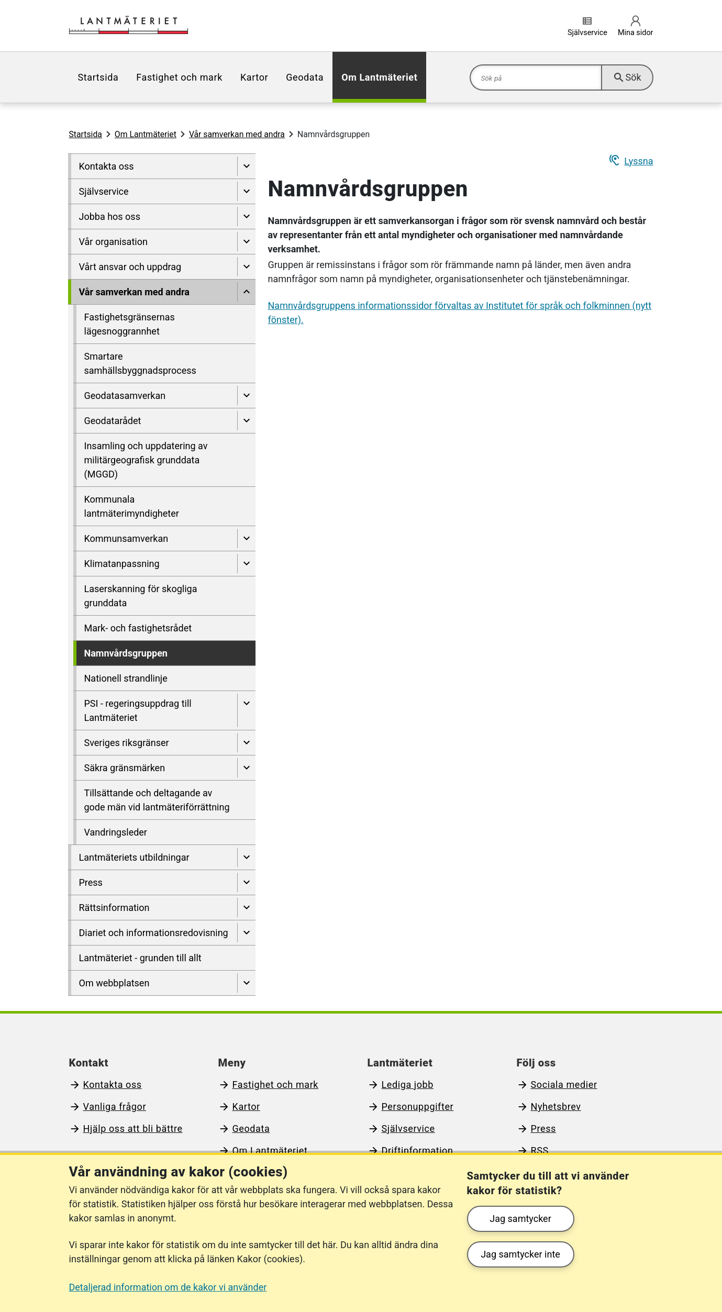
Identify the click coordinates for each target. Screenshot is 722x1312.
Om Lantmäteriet (379, 77)
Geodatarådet (112, 420)
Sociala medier (564, 1084)
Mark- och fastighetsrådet (138, 627)
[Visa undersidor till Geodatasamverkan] (246, 395)
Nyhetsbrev (556, 1106)
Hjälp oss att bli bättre (133, 1128)
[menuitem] (98, 77)
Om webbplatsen (114, 982)
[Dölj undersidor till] (246, 292)
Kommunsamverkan (126, 538)
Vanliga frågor (115, 1106)
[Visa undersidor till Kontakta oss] (246, 166)
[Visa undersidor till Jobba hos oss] (246, 216)
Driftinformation (417, 1150)
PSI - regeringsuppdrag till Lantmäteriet (138, 710)
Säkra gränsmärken (124, 767)
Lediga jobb (408, 1084)
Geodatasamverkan (125, 395)
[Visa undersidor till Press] (246, 882)
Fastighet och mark (179, 77)
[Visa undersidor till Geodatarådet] (246, 420)
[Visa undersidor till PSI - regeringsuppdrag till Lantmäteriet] (246, 710)
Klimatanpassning (122, 563)
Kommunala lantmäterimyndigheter (131, 506)
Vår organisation (113, 241)
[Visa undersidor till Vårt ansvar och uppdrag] (246, 266)
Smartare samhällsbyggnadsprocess (140, 363)
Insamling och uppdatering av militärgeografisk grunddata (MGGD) (146, 460)
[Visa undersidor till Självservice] (246, 191)
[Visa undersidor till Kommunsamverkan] (246, 538)
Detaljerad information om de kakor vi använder (168, 1287)
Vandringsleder (115, 832)
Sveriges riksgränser (126, 742)
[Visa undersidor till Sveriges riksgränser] (246, 742)
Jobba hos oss (109, 216)
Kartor (254, 77)
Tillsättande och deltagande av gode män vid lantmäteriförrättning (157, 800)
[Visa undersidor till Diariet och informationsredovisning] (246, 932)
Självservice (104, 191)
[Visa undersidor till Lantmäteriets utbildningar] (246, 857)
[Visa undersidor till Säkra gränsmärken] (246, 767)
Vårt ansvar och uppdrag (130, 266)
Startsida (98, 77)
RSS (540, 1150)
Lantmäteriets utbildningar (134, 857)
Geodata (305, 77)
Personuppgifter (418, 1106)
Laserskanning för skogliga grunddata (140, 595)
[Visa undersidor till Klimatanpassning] (246, 563)
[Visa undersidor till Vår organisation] (246, 241)
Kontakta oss (106, 166)
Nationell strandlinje (126, 678)
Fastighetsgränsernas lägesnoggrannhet (129, 324)
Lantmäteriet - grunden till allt (140, 957)
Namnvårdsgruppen (126, 653)
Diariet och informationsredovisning (153, 932)
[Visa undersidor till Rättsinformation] (246, 907)
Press (91, 882)
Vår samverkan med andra (237, 134)
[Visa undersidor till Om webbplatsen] (246, 983)
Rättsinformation (114, 907)
